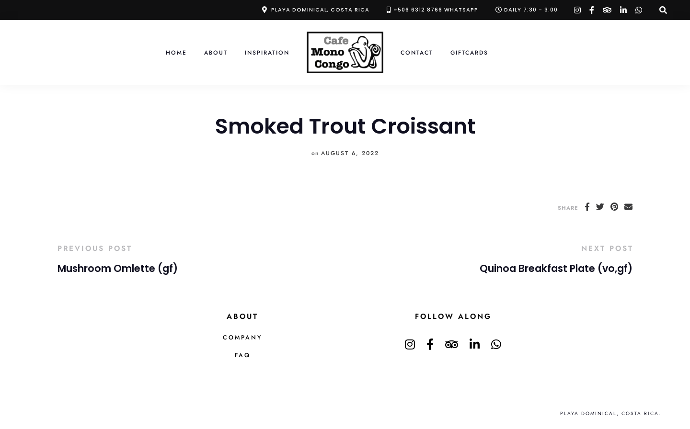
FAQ (243, 355)
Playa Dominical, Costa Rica (320, 9)
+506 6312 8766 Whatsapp (435, 9)
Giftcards (469, 52)
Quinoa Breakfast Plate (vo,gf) (556, 268)
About (216, 52)
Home (176, 52)
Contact (417, 52)
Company (242, 337)
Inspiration (267, 52)
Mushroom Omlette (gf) (118, 268)
